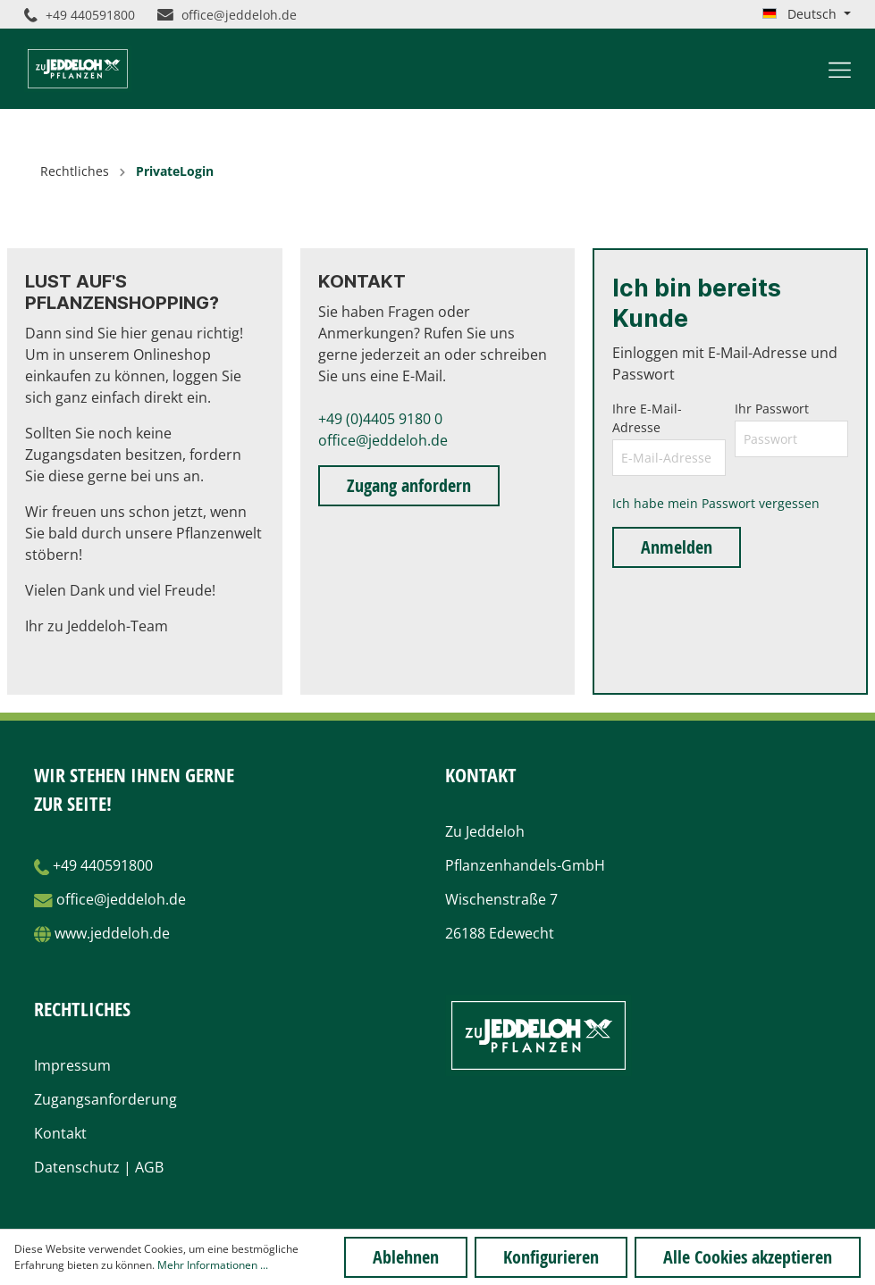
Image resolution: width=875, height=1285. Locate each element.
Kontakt (60, 1133)
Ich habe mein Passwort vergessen (716, 503)
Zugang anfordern (409, 485)
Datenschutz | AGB (99, 1167)
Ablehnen (406, 1257)
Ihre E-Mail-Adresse (647, 418)
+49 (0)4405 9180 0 (380, 419)
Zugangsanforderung (105, 1099)
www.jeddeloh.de (112, 933)
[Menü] (840, 69)
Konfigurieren (551, 1257)
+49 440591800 (79, 14)
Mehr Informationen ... (212, 1264)
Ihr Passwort (772, 408)
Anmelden (676, 547)
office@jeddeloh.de (227, 14)
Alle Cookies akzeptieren (747, 1257)
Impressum (72, 1065)
